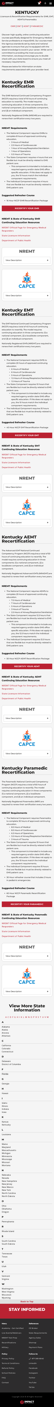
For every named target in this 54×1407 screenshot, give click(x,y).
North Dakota (8, 1196)
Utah (4, 1266)
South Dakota (8, 1244)
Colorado (6, 1048)
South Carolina (9, 1241)
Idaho (4, 1103)
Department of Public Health (16, 240)
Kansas (5, 1121)
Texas (4, 1256)
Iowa (4, 1112)
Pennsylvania (8, 1221)
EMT (19, 26)
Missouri (6, 1162)
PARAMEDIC (37, 26)
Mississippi (7, 1159)
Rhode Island (8, 1231)
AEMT (26, 26)
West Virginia (8, 1291)
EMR (13, 26)
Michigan (6, 1153)
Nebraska (6, 1175)
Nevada (5, 1178)
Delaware (6, 1061)
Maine (5, 1144)
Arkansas (6, 1035)
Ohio (4, 1206)
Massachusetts (9, 1150)
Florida (5, 1074)
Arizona (5, 1033)
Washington (7, 1288)
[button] (50, 3)
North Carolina (9, 1193)
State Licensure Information (16, 235)
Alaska (5, 1029)
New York (6, 1190)
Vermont (6, 1276)
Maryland (6, 1147)
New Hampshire (9, 1181)
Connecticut (7, 1051)
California (6, 1045)
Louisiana (6, 1134)
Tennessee (7, 1253)
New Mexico (7, 1187)
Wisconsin (6, 1294)
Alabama (6, 1027)
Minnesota (7, 1156)
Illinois (5, 1106)
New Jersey (7, 1184)
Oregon (5, 1212)
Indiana (5, 1109)
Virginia (5, 1279)
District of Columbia (11, 1064)
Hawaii (5, 1093)
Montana (6, 1165)
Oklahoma (7, 1209)
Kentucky (6, 1124)
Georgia (5, 1083)
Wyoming (6, 1297)
